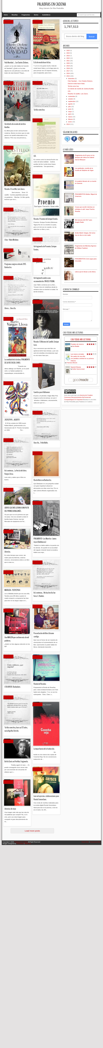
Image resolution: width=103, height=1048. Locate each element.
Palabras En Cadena (51, 4)
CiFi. (69, 91)
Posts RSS (85, 842)
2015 (68, 76)
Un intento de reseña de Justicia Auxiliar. (81, 88)
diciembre (71, 78)
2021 (68, 60)
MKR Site (28, 843)
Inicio (6, 15)
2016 (68, 73)
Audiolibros (46, 15)
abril (69, 114)
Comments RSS (95, 842)
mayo (70, 111)
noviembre (71, 96)
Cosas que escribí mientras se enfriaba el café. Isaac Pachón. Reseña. (85, 209)
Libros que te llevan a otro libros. (85, 272)
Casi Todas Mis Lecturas (81, 339)
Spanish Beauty (76, 367)
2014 (68, 124)
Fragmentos (26, 15)
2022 (68, 58)
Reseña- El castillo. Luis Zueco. (78, 94)
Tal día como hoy (73, 86)
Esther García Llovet (78, 369)
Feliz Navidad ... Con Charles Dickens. (80, 81)
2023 (68, 55)
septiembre (72, 101)
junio (70, 109)
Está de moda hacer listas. (76, 83)
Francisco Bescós (72, 362)
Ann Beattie (75, 346)
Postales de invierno (77, 344)
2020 (68, 63)
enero (70, 122)
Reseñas (15, 15)
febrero (70, 119)
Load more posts (32, 831)
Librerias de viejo (10, 48)
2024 (68, 53)
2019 (68, 66)
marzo (70, 117)
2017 (68, 71)
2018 (68, 68)
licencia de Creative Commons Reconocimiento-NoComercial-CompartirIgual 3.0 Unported (78, 397)
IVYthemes (20, 843)
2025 (68, 50)
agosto (70, 104)
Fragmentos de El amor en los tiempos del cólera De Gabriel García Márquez (84, 157)
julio (69, 106)
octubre (71, 99)
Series (36, 15)
